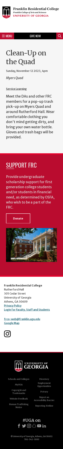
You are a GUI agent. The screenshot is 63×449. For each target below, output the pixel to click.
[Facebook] (19, 426)
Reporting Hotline (44, 406)
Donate (18, 218)
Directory (44, 379)
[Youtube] (39, 426)
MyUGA (19, 384)
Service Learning (16, 89)
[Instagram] (29, 426)
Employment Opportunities (44, 384)
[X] (24, 426)
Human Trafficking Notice (19, 406)
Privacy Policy (13, 305)
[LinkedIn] (44, 426)
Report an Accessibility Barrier (44, 398)
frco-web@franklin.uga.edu (22, 319)
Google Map (11, 323)
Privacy (44, 391)
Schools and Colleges (18, 379)
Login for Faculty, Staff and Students (27, 309)
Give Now (35, 36)
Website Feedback (19, 398)
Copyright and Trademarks (19, 391)
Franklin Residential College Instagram (7, 333)
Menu (7, 36)
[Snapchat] (34, 426)
